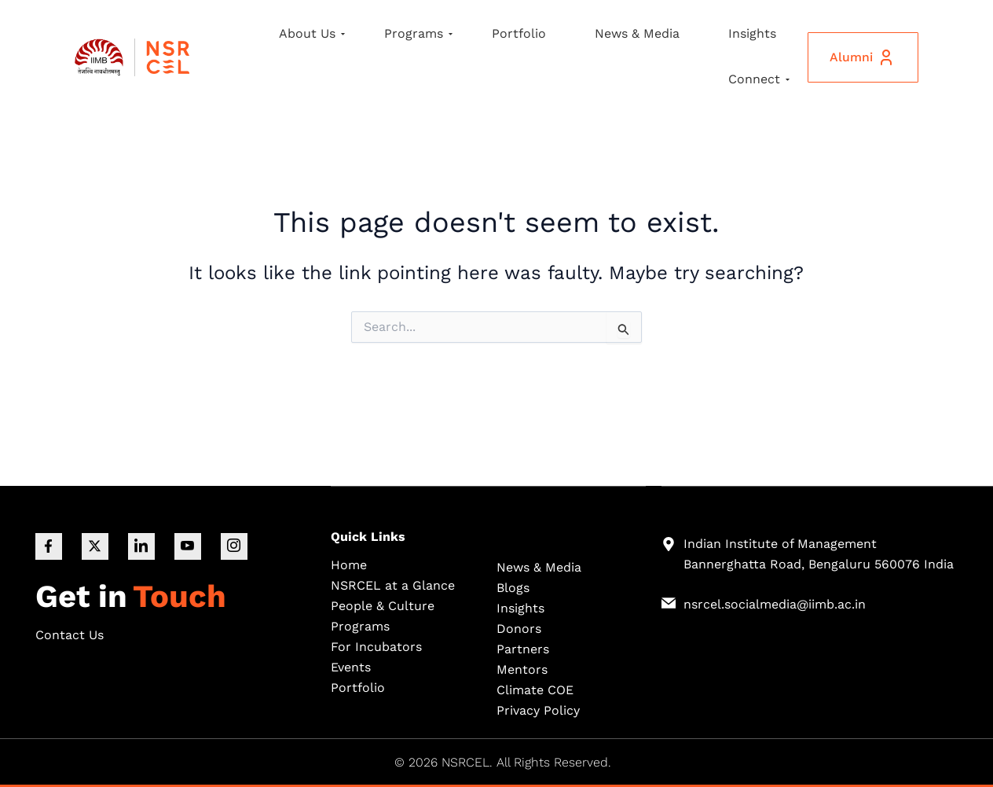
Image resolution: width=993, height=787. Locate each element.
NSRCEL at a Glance (393, 584)
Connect (759, 79)
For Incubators (376, 645)
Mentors (522, 668)
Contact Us (69, 634)
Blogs (512, 586)
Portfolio (519, 33)
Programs (418, 33)
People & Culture (382, 605)
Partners (522, 648)
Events (351, 666)
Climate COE (534, 689)
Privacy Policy (538, 709)
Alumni (861, 57)
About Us (312, 33)
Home (349, 564)
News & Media (637, 33)
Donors (518, 627)
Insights (752, 33)
